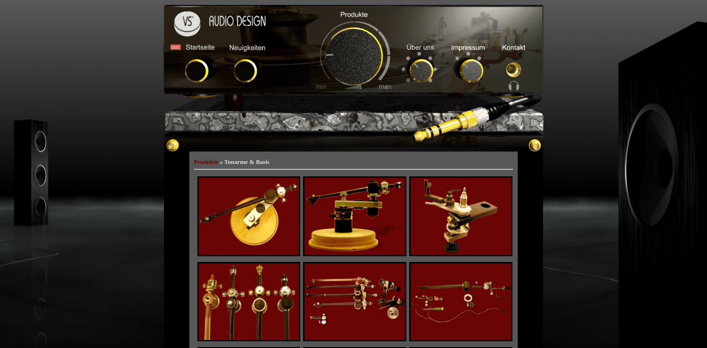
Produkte (206, 162)
